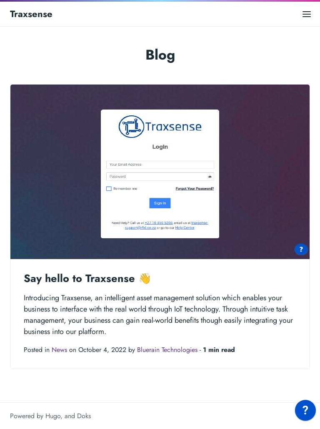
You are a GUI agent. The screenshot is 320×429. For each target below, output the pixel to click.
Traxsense (31, 13)
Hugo (52, 416)
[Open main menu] (306, 14)
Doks (84, 416)
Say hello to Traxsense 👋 (88, 278)
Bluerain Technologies (167, 349)
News (59, 349)
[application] (305, 412)
